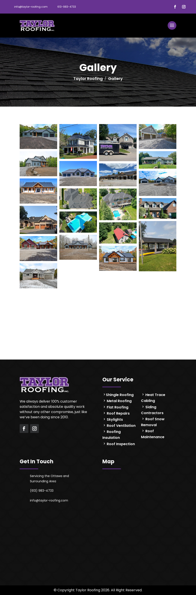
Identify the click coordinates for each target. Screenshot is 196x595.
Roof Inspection (120, 443)
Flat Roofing (117, 407)
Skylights (114, 419)
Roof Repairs (118, 413)
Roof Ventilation (121, 425)
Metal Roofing (119, 400)
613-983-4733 (66, 7)
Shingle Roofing (120, 394)
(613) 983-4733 (41, 490)
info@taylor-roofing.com (31, 7)
